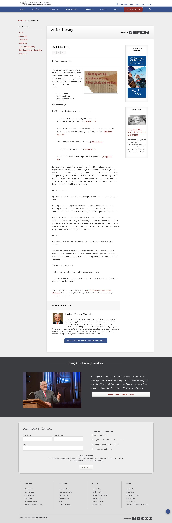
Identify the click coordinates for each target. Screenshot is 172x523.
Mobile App (23, 43)
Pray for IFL (23, 53)
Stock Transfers (97, 492)
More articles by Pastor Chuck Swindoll (86, 341)
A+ (63, 53)
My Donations (97, 505)
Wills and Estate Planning (100, 495)
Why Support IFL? (98, 498)
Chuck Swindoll (30, 492)
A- (54, 53)
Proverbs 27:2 (90, 121)
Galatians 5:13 (90, 149)
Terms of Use (130, 501)
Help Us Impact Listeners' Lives (121, 394)
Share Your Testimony (27, 46)
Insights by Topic (64, 489)
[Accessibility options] (167, 510)
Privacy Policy (130, 498)
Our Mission (29, 489)
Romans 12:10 (96, 142)
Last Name (68, 437)
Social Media (23, 39)
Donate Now (97, 489)
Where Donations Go (99, 501)
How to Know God (31, 501)
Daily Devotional (64, 498)
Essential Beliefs (30, 495)
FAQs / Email (130, 492)
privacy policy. (97, 461)
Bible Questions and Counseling (30, 50)
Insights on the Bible (65, 492)
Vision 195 (28, 498)
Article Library (63, 495)
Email (53, 447)
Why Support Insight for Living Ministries (137, 132)
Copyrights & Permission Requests (137, 505)
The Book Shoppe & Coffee (33, 505)
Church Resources (64, 505)
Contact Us (23, 36)
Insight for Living (45, 6)
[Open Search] (150, 15)
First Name (37, 437)
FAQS (21, 32)
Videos (61, 501)
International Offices (132, 495)
